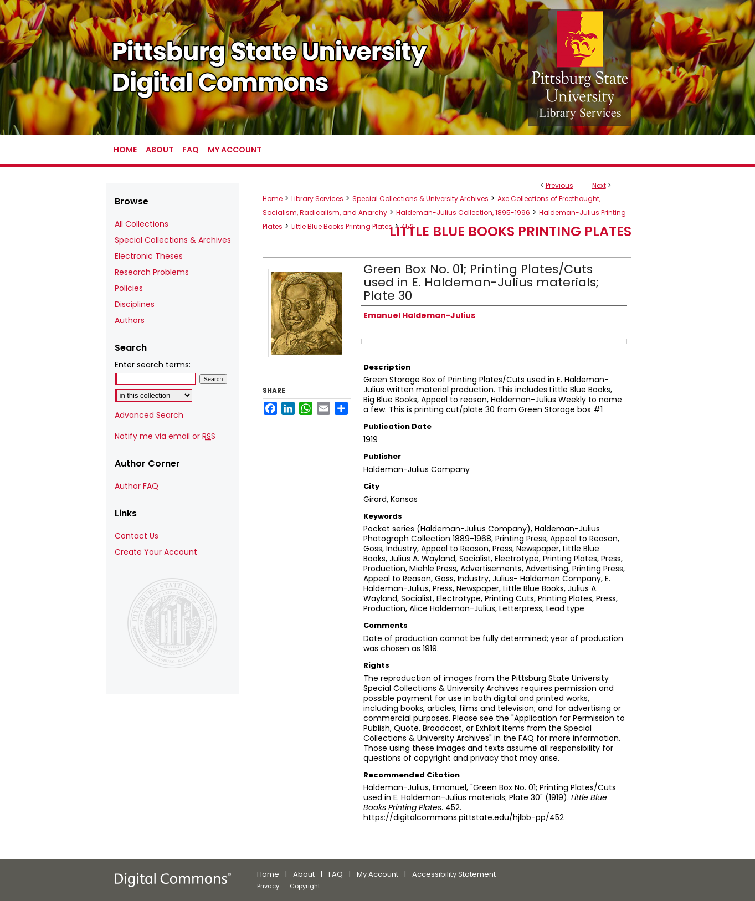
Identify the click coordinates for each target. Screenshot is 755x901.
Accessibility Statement (454, 874)
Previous (559, 185)
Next (599, 185)
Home (273, 198)
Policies (129, 288)
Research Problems (152, 272)
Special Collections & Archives (173, 239)
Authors (130, 320)
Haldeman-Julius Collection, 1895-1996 (463, 212)
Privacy (268, 886)
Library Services (317, 198)
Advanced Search (149, 415)
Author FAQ (136, 486)
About (304, 874)
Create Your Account (156, 551)
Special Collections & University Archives (420, 198)
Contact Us (136, 535)
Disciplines (135, 304)
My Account (377, 874)
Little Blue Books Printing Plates (341, 226)
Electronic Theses (149, 256)
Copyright (305, 886)
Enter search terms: (153, 364)
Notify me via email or (165, 436)
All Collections (141, 223)
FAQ (335, 874)
